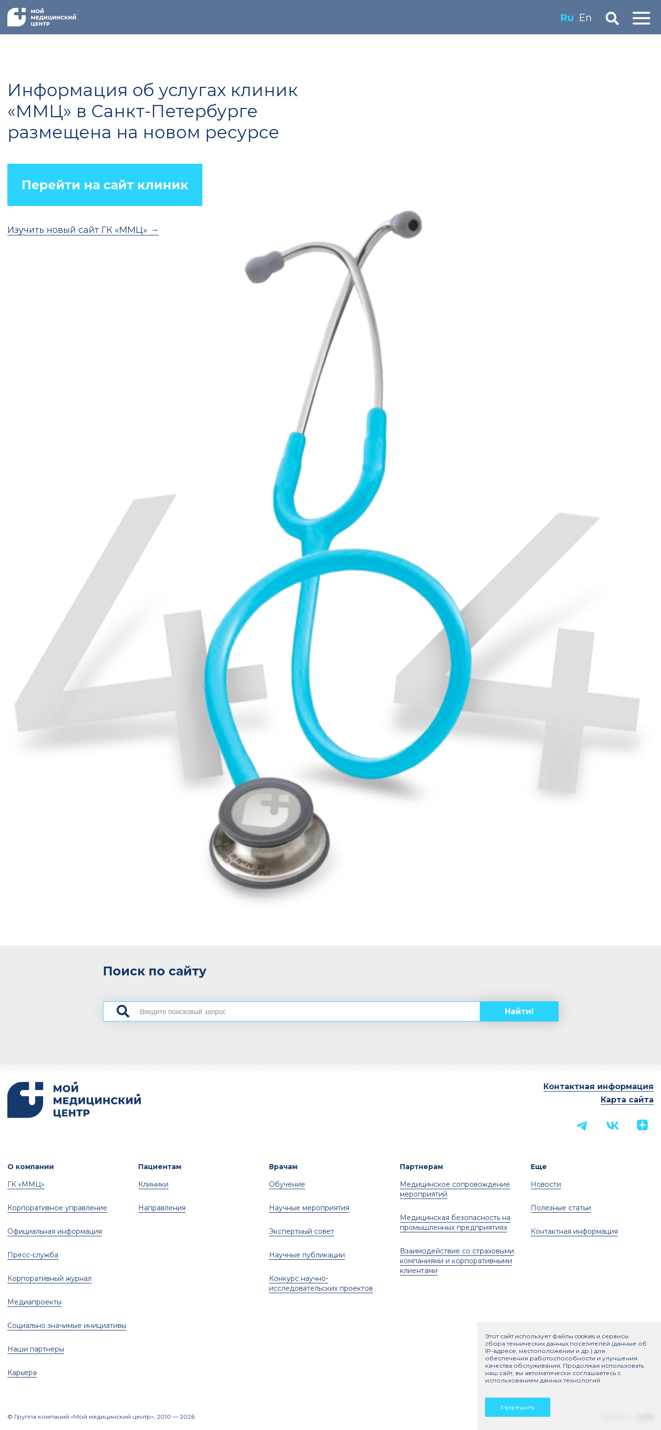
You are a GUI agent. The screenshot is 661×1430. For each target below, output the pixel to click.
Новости (546, 1184)
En (585, 18)
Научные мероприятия (309, 1207)
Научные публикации (307, 1255)
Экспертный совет (301, 1231)
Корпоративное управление (57, 1207)
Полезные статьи (561, 1207)
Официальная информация (54, 1231)
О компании (30, 1166)
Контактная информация (598, 1086)
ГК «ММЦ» (26, 1184)
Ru (567, 18)
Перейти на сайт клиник (105, 185)
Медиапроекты (34, 1302)
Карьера (22, 1372)
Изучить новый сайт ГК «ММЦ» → (83, 230)
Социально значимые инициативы (66, 1325)
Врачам (283, 1166)
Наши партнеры (35, 1349)
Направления (162, 1207)
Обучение (287, 1184)
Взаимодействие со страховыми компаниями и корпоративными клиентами (457, 1261)
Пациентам (159, 1166)
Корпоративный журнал (49, 1278)
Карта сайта (627, 1099)
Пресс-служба (32, 1255)
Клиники (153, 1184)
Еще (539, 1166)
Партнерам (421, 1166)
